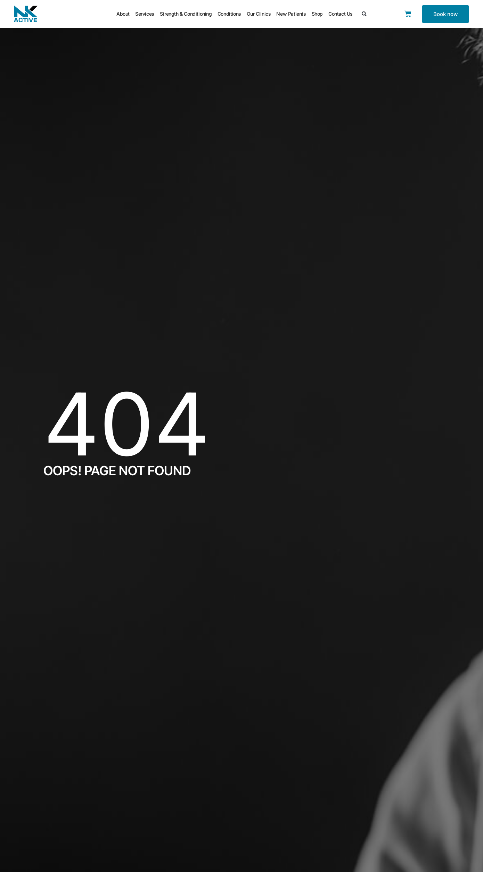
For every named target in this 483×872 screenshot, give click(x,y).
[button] (364, 14)
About (123, 14)
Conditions (229, 14)
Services (144, 14)
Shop (317, 14)
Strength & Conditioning (186, 14)
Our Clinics (259, 14)
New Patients (291, 14)
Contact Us (340, 14)
